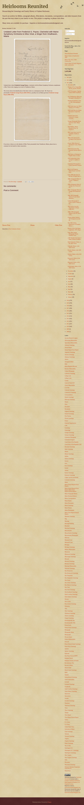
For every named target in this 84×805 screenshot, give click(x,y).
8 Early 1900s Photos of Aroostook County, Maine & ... (74, 145)
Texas (66, 708)
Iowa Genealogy (69, 465)
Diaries (66, 402)
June (69, 284)
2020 (68, 300)
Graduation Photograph (70, 437)
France (66, 420)
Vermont (67, 734)
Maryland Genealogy (70, 528)
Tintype (66, 712)
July (69, 281)
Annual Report (68, 347)
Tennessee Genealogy (70, 705)
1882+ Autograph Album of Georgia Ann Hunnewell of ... (74, 191)
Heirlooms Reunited (25, 6)
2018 (68, 305)
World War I (68, 770)
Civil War (67, 387)
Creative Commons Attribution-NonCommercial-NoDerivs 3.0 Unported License (72, 782)
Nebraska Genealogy (70, 568)
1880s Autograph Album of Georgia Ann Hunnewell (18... (74, 186)
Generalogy (67, 430)
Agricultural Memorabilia (71, 342)
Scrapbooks (67, 686)
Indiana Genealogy (69, 458)
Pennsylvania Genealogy (71, 627)
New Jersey (67, 580)
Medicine (67, 537)
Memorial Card (68, 540)
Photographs (68, 634)
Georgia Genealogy (69, 432)
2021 (68, 82)
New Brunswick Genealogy (71, 573)
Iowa (66, 463)
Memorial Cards (69, 542)
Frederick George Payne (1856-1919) (20, 92)
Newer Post (6, 225)
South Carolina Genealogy (71, 689)
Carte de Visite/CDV (70, 383)
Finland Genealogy (69, 413)
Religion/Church (69, 658)
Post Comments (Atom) (14, 229)
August (70, 279)
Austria (66, 359)
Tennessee (67, 703)
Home (32, 225)
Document (67, 406)
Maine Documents (69, 503)
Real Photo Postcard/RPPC (71, 656)
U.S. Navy (67, 724)
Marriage (67, 521)
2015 (68, 313)
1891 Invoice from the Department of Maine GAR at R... (73, 208)
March (70, 292)
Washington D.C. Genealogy (72, 750)
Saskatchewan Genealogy (71, 677)
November (70, 271)
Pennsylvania (68, 625)
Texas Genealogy (69, 710)
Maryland (67, 526)
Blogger (49, 802)
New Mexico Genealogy (71, 585)
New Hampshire (69, 575)
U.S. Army (67, 722)
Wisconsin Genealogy (70, 764)
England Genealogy (69, 411)
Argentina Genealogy (70, 352)
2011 (68, 323)
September (71, 276)
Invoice (66, 461)
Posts (67, 31)
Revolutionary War (69, 663)
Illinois (66, 451)
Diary (66, 404)
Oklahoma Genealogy (70, 613)
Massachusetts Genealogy (71, 533)
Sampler (67, 674)
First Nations (68, 416)
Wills (66, 760)
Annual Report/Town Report (71, 350)
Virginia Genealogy (69, 741)
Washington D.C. (69, 748)
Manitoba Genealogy (70, 516)
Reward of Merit (69, 665)
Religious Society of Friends (71, 660)
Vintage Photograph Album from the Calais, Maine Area (74, 123)
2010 (68, 326)
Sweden (67, 698)
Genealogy (67, 428)
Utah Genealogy (69, 731)
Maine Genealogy (69, 505)
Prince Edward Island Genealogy (73, 644)
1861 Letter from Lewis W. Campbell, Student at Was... (74, 134)
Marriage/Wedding (69, 523)
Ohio (66, 608)
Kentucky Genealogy (70, 475)
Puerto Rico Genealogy (70, 646)
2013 (68, 318)
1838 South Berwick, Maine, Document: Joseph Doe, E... (75, 112)
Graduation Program (70, 439)
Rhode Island (68, 667)
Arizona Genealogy (69, 354)
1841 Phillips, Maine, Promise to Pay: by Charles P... (73, 128)
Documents (67, 409)
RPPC (66, 672)
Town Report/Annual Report (71, 717)
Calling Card (68, 376)
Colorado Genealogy (70, 390)
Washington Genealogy (70, 752)
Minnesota (67, 552)
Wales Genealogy (69, 743)
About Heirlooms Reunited (71, 53)
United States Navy (69, 726)
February (70, 294)
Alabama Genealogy (70, 345)
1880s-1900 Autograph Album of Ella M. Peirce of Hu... (74, 213)
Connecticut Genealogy (70, 392)
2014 (68, 316)
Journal (66, 470)
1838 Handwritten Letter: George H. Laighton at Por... (74, 160)
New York (67, 587)
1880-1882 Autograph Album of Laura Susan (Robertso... (74, 197)
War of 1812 (68, 745)
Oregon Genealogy (69, 618)
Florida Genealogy (69, 418)
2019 (68, 303)
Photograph (67, 630)
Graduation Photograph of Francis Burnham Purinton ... (75, 165)
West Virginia (68, 755)
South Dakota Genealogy (71, 691)
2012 (68, 321)
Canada (66, 380)
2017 (68, 308)
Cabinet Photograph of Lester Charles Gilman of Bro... (74, 202)
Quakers (67, 648)
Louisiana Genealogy (70, 480)
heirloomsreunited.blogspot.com (72, 787)
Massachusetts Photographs (71, 535)
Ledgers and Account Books (71, 477)
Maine (66, 482)
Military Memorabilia (70, 549)
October (70, 273)
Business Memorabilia (70, 368)
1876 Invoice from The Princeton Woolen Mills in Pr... (74, 150)
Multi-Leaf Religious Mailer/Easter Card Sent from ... (74, 171)
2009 (68, 329)
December (70, 85)
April (69, 289)
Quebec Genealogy (69, 651)
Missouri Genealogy (70, 561)
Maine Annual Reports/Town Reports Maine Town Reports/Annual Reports (72, 490)
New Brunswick (69, 570)
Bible (66, 364)
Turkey (66, 719)
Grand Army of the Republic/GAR (73, 444)
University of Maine (69, 729)
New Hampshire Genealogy (71, 578)
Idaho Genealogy (69, 449)
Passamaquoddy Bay (70, 620)
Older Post (58, 225)
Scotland (67, 682)
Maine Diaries (68, 500)
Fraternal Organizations (70, 423)
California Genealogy (70, 373)
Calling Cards (68, 378)
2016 (68, 311)
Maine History (68, 508)
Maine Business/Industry (71, 496)
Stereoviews (68, 696)
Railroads (67, 653)
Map (66, 518)
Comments (69, 34)
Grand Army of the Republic (71, 442)
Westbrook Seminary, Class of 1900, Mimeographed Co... (74, 102)
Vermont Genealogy (69, 736)
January (70, 297)
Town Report (68, 715)
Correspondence (69, 394)
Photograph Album (69, 632)
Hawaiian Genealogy (70, 446)
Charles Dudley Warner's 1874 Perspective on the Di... (74, 219)
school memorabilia (69, 679)
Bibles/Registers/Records (71, 366)
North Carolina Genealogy (71, 594)
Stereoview (67, 693)
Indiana (66, 456)
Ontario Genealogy (69, 615)
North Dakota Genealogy (71, 596)
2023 (68, 77)
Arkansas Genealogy (70, 357)
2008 (68, 331)
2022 (68, 80)
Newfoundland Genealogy (71, 592)
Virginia (67, 738)
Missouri (67, 559)
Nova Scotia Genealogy (70, 604)
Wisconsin (67, 762)
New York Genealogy (70, 589)
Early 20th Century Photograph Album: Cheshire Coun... (73, 234)
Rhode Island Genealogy (71, 670)
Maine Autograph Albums (71, 493)
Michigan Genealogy (70, 547)
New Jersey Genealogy (70, 582)
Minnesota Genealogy (70, 554)
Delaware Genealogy (70, 399)
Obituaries (67, 606)
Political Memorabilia (70, 639)
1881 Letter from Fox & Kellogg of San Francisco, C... (74, 139)
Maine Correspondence (70, 498)
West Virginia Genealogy (71, 757)
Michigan (67, 544)
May (69, 286)
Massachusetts (68, 530)
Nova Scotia (68, 601)
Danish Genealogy (69, 397)
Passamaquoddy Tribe (70, 622)
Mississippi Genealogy (70, 556)
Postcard (67, 641)
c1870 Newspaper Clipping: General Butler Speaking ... (74, 92)
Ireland (66, 468)
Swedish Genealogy (69, 700)
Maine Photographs (69, 510)
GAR (66, 425)
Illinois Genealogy (69, 454)
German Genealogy (69, 435)
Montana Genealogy (70, 563)
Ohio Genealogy (69, 611)
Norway (67, 599)
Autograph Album (69, 361)
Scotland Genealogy (69, 684)
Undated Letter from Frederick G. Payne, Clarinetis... (73, 117)
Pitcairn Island (68, 637)
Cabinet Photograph (69, 371)
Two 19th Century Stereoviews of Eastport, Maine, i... (74, 224)
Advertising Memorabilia (71, 340)
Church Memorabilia (70, 385)
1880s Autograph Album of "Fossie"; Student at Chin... (74, 180)
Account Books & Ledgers (71, 338)
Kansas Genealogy (69, 472)
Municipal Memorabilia (70, 566)
